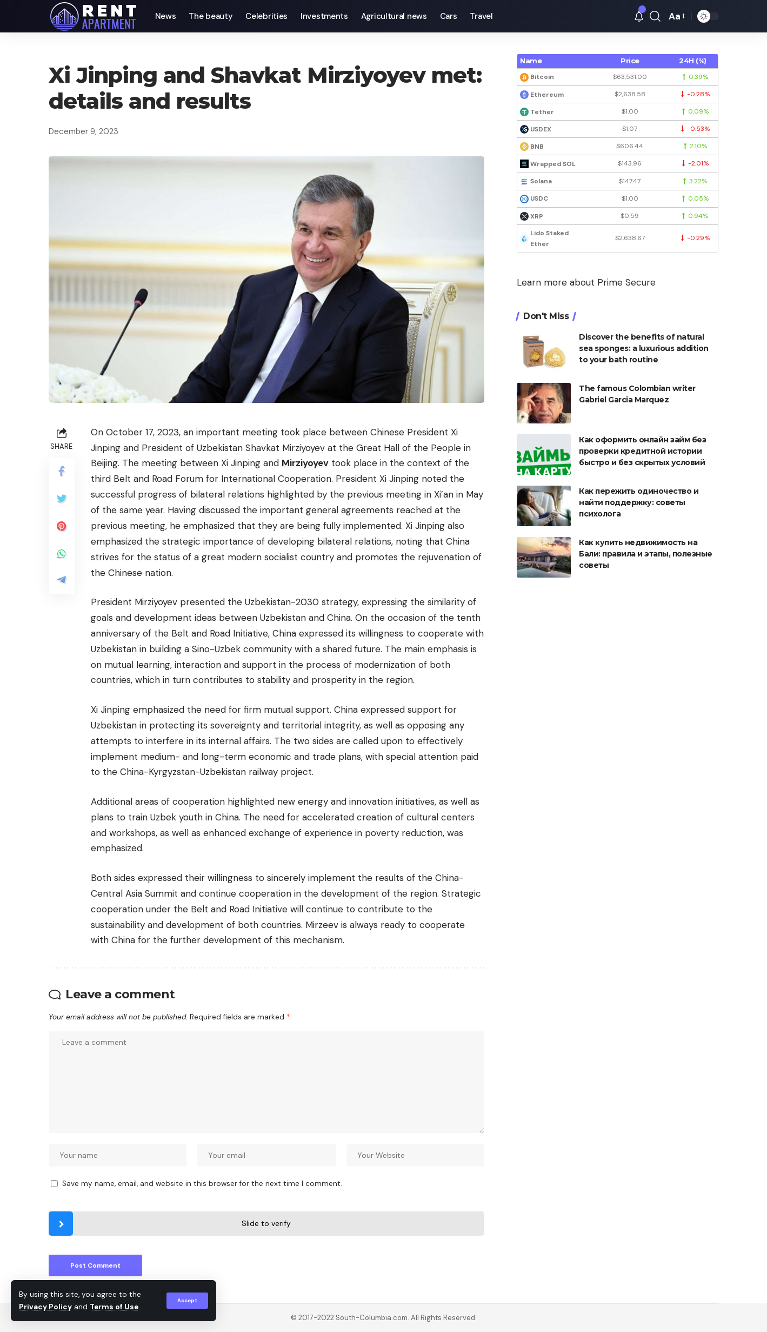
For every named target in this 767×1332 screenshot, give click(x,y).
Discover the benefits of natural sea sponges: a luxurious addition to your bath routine (644, 348)
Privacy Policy (45, 1306)
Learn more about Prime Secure (586, 282)
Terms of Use (114, 1306)
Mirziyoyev (305, 463)
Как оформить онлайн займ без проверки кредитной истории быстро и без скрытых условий (642, 451)
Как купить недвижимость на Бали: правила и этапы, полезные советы (645, 554)
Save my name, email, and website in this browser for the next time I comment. (202, 1183)
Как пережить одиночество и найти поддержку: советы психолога (638, 502)
